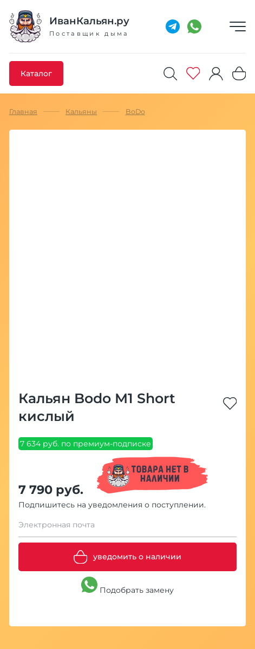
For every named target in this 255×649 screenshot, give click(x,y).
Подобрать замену (127, 586)
